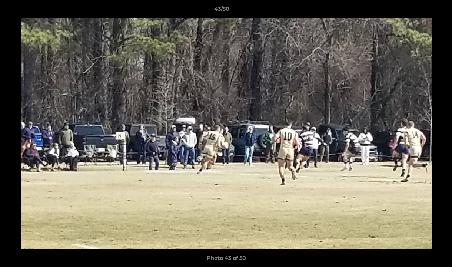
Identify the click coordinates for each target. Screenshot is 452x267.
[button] (420, 10)
